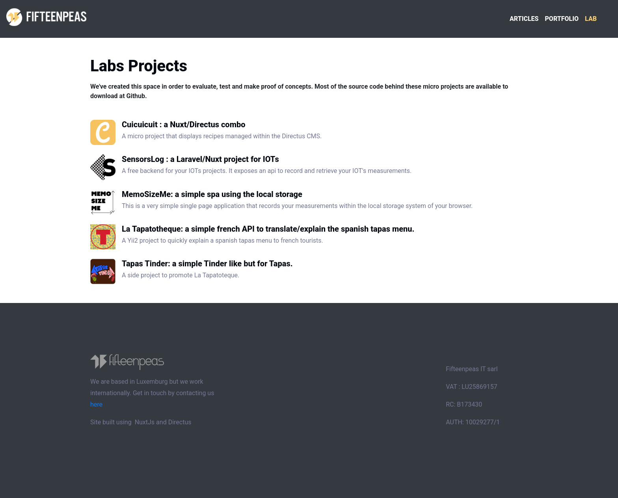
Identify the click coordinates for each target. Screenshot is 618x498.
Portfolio (562, 18)
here (96, 404)
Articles (524, 18)
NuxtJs (145, 422)
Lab (591, 18)
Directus (180, 422)
